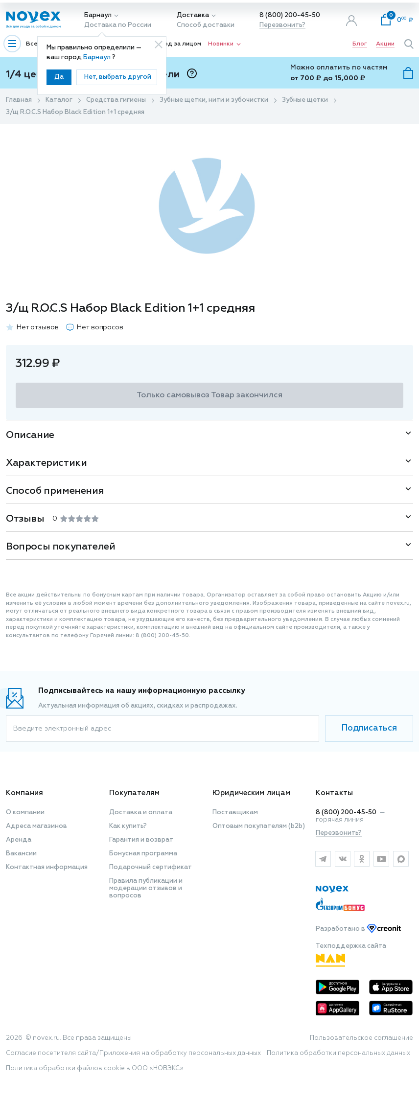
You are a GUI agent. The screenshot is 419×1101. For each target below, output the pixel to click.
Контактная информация (47, 867)
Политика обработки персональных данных (338, 1053)
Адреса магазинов (36, 826)
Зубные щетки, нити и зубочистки (214, 100)
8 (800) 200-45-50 (289, 15)
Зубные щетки (305, 100)
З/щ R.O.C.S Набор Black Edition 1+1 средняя (75, 112)
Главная (19, 100)
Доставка (193, 15)
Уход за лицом (179, 44)
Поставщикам (235, 812)
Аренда (18, 840)
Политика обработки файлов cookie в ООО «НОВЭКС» (95, 1068)
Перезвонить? (282, 25)
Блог (359, 44)
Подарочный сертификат (150, 867)
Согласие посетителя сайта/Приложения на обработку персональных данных (133, 1053)
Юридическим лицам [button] (251, 793)
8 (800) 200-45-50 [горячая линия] (346, 812)
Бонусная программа (143, 853)
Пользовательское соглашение (361, 1038)
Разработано (358, 929)
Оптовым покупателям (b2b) (258, 826)
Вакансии (21, 853)
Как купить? (128, 826)
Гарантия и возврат (141, 840)
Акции (385, 44)
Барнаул (98, 15)
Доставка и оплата (140, 812)
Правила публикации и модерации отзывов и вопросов (146, 888)
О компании (25, 812)
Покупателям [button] (134, 793)
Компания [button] (24, 793)
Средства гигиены (116, 100)
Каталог (59, 100)
